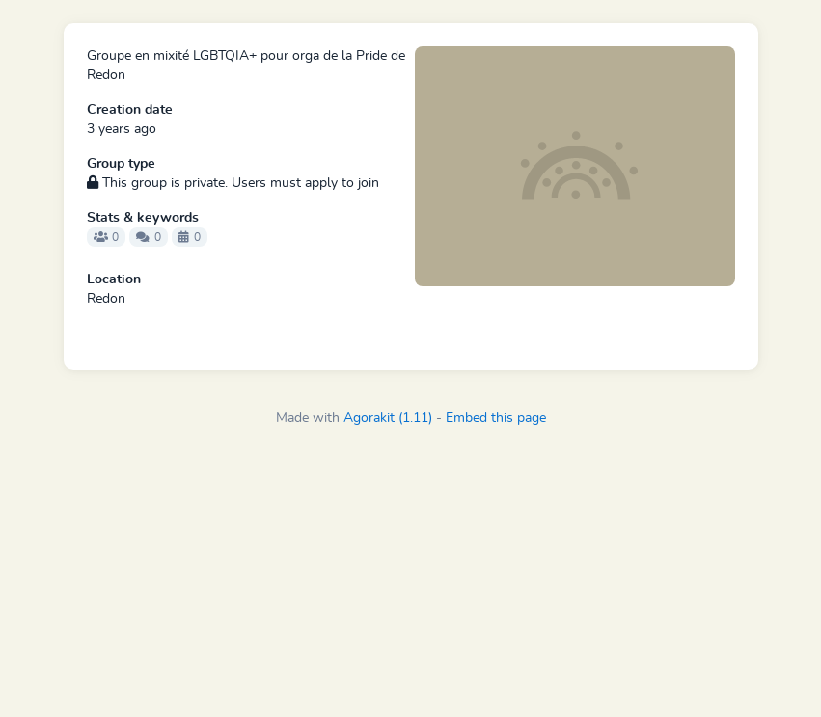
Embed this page (496, 418)
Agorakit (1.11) (387, 418)
